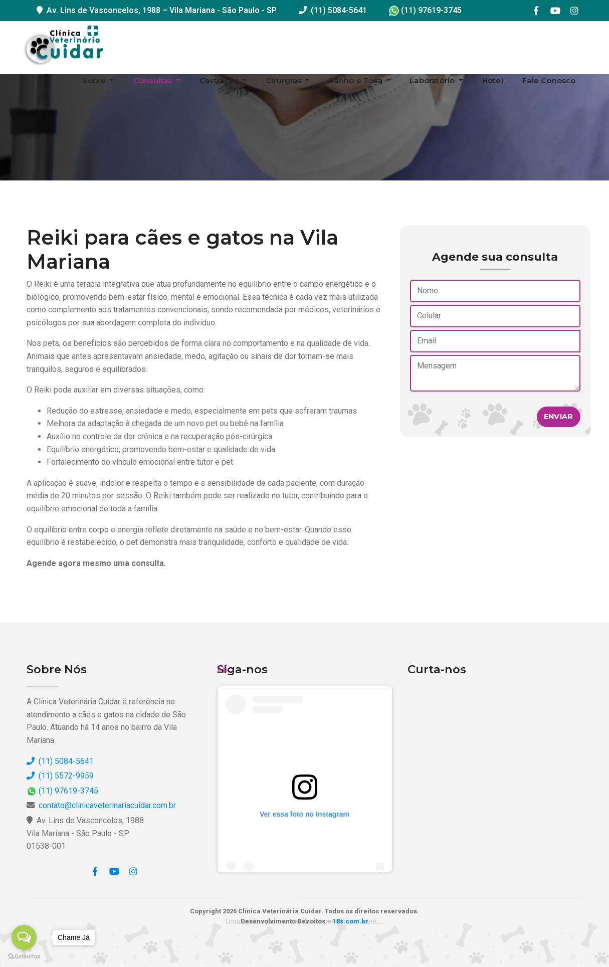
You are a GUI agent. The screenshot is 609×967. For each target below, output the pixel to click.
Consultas (153, 80)
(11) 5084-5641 (339, 10)
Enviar (558, 416)
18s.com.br (350, 921)
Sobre (95, 80)
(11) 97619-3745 (425, 10)
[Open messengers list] (24, 937)
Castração (220, 80)
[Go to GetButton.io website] (24, 956)
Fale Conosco (548, 80)
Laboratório (433, 80)
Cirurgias (284, 80)
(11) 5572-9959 (60, 776)
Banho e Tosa (356, 80)
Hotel (492, 80)
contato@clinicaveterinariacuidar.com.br (107, 805)
